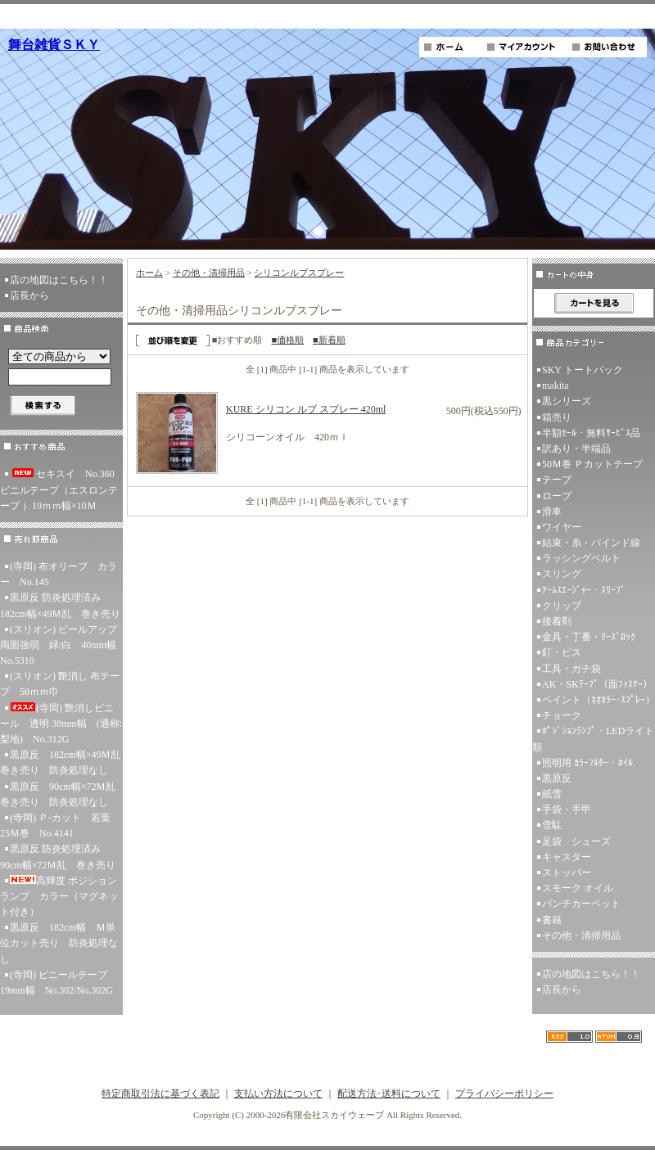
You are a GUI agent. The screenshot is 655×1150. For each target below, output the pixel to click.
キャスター (566, 857)
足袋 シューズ (576, 841)
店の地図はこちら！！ (59, 280)
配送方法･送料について (388, 1093)
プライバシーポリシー (504, 1093)
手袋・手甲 (566, 809)
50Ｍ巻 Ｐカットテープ (592, 464)
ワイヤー (561, 527)
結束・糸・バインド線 (591, 542)
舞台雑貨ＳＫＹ (54, 45)
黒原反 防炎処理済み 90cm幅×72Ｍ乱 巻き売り (57, 856)
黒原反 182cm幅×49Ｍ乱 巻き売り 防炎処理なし (61, 762)
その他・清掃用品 (209, 272)
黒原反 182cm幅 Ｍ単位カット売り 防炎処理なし (59, 943)
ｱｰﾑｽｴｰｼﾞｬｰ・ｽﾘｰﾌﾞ (584, 590)
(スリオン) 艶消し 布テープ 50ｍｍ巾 (60, 683)
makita (555, 385)
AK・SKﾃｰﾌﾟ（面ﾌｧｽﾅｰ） (597, 684)
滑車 (552, 511)
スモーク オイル (577, 888)
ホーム (149, 272)
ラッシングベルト (581, 558)
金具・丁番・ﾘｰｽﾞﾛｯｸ (588, 637)
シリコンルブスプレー (299, 272)
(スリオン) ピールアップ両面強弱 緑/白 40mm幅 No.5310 (61, 645)
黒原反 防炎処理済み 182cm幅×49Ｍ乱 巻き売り (60, 605)
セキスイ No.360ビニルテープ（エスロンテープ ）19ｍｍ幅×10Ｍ (59, 489)
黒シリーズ (566, 401)
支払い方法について (278, 1093)
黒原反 (556, 778)
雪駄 (552, 825)
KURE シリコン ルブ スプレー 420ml (306, 409)
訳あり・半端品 (576, 448)
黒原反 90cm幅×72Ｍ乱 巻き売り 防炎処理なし (61, 794)
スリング (561, 574)
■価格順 (287, 340)
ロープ (556, 496)
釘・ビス (561, 652)
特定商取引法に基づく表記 (160, 1093)
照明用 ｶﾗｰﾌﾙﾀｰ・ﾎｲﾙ (587, 763)
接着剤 (556, 621)
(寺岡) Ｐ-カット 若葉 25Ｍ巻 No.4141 (60, 825)
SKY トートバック (582, 370)
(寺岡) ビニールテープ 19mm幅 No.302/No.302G (58, 982)
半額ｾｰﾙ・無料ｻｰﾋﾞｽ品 (591, 433)
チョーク (561, 715)
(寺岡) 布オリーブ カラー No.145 (58, 574)
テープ (556, 479)
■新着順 (329, 340)
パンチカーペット (581, 903)
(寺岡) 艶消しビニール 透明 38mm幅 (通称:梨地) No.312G (61, 723)
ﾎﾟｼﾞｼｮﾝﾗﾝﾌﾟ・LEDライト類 (593, 738)
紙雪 (552, 794)
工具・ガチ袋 (571, 668)
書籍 (552, 920)
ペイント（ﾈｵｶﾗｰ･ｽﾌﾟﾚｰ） (598, 700)
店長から (29, 295)
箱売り (556, 417)
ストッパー (566, 872)
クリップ (561, 605)
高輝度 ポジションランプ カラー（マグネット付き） (59, 896)
